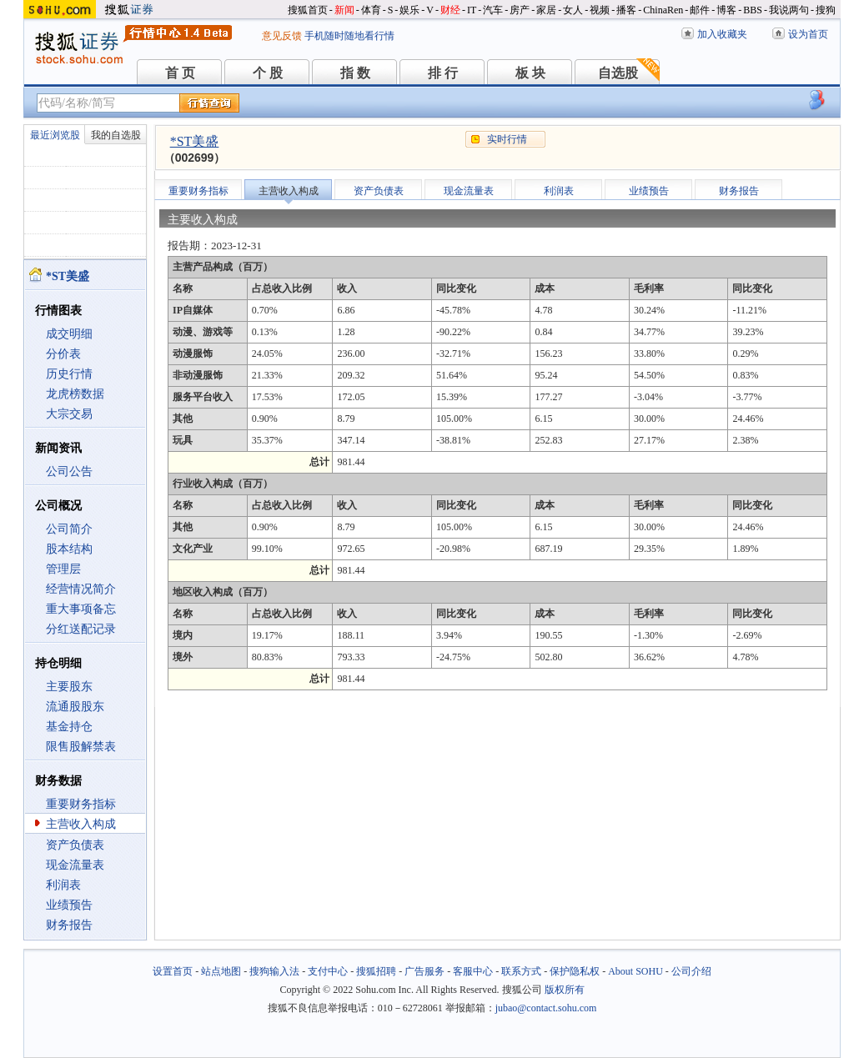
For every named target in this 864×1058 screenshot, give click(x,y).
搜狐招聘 (376, 971)
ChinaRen (663, 10)
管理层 (63, 569)
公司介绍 (691, 971)
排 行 (443, 73)
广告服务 (424, 971)
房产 (520, 10)
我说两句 (789, 10)
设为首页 (808, 34)
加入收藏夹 (722, 34)
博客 (726, 10)
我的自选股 (116, 135)
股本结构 (69, 549)
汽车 (493, 10)
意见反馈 (282, 36)
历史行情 (69, 374)
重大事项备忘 (81, 609)
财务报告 (69, 925)
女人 (573, 10)
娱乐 (409, 10)
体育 (371, 10)
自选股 (618, 73)
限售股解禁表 (81, 746)
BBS (752, 10)
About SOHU (635, 971)
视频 (600, 10)
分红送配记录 (81, 629)
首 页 (180, 73)
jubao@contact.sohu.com (546, 1008)
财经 (450, 10)
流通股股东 (75, 706)
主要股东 (69, 686)
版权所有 (565, 989)
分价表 (63, 354)
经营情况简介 (81, 589)
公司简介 (69, 529)
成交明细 (69, 334)
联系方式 (521, 971)
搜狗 (826, 10)
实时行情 (507, 139)
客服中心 (473, 971)
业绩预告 (69, 905)
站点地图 (221, 971)
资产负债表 (75, 845)
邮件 (700, 10)
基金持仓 (69, 726)
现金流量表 (75, 865)
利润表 (63, 885)
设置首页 (173, 971)
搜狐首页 (308, 10)
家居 (546, 10)
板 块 (530, 73)
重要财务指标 (81, 804)
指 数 (355, 73)
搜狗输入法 (274, 971)
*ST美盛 (194, 141)
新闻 (344, 10)
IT (471, 10)
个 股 (268, 73)
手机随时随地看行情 (349, 36)
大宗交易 (69, 414)
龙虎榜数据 (75, 394)
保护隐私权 (575, 971)
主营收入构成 (81, 824)
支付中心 (328, 971)
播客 (626, 10)
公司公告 (69, 471)
